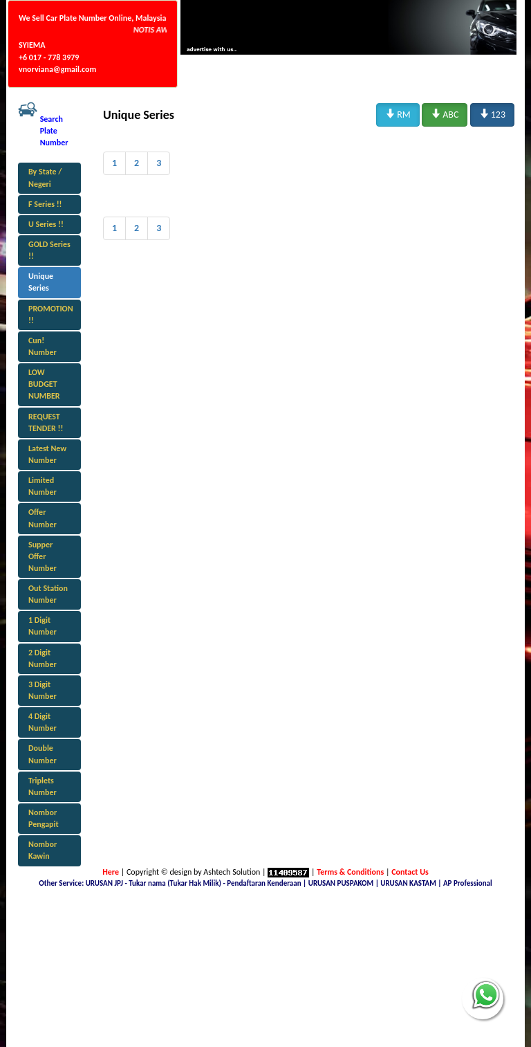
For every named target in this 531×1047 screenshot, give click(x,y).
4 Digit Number (42, 722)
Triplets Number (42, 786)
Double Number (42, 754)
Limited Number (42, 486)
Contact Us (410, 872)
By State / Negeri (45, 177)
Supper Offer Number (42, 556)
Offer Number (42, 518)
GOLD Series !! (49, 250)
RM (398, 114)
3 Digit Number (42, 690)
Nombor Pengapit (43, 818)
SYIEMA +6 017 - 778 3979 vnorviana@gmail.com (57, 56)
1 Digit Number (42, 626)
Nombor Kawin (42, 850)
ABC (444, 114)
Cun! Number (42, 346)
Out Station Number (48, 594)
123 (492, 114)
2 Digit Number (42, 658)
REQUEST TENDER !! (45, 422)
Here (110, 872)
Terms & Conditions (350, 872)
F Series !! (45, 204)
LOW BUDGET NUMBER (44, 384)
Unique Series (40, 282)
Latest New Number (47, 454)
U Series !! (46, 224)
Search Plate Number (54, 130)
